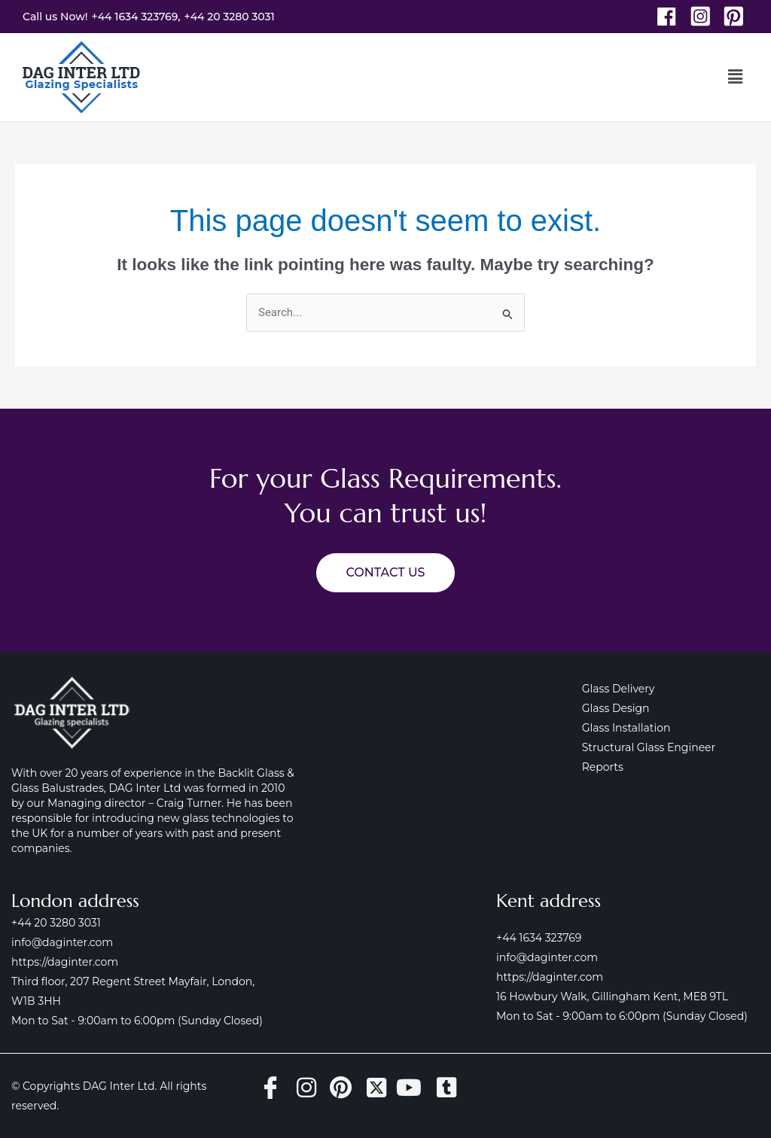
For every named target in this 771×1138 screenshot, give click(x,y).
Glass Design (616, 708)
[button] (735, 76)
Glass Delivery (618, 688)
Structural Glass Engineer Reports (671, 747)
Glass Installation (626, 728)
